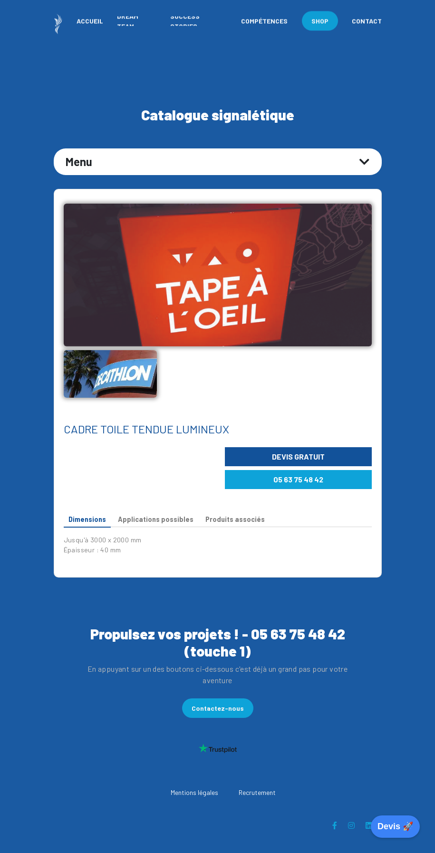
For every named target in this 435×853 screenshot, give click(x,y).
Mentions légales (194, 792)
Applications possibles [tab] (155, 519)
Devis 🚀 (395, 826)
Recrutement (257, 792)
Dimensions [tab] (87, 519)
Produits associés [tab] (235, 519)
